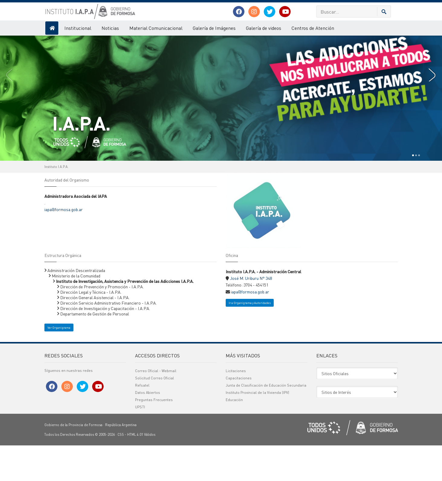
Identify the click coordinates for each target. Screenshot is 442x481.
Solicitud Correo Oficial (154, 413)
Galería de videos (263, 28)
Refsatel (142, 421)
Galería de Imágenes (214, 28)
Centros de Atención (313, 28)
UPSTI (140, 442)
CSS (121, 470)
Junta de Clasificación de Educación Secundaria (266, 421)
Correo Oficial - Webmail (155, 406)
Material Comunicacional (155, 28)
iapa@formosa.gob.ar (63, 245)
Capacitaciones (239, 413)
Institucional (77, 28)
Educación (234, 435)
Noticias (110, 28)
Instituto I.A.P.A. (56, 202)
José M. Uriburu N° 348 (251, 313)
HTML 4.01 (135, 470)
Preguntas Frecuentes (154, 435)
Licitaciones (236, 406)
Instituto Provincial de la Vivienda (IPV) (257, 428)
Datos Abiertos (147, 428)
